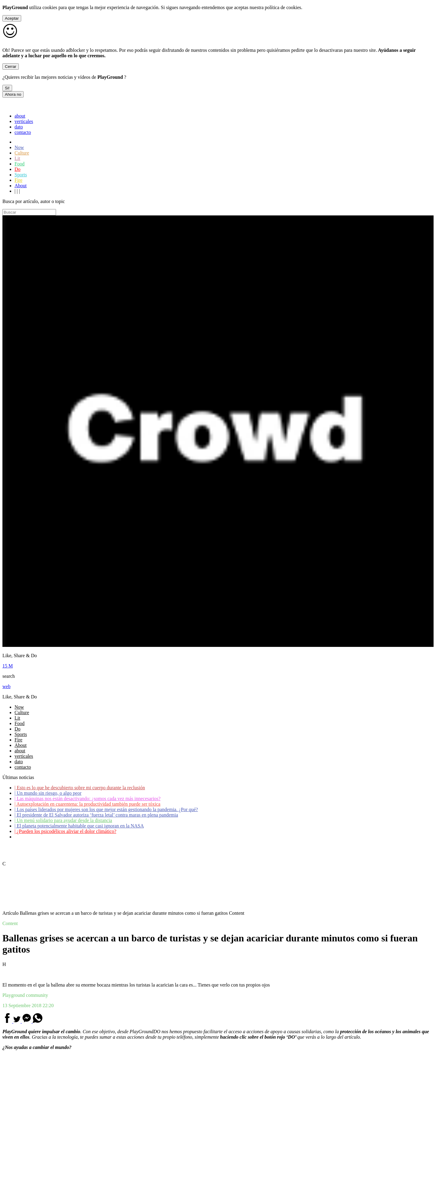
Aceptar (12, 18)
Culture (22, 152)
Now (19, 147)
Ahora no (13, 94)
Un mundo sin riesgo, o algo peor (48, 793)
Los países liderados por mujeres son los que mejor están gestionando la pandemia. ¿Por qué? (106, 809)
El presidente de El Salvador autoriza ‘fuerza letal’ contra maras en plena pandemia (96, 814)
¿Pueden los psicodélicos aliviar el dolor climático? (65, 831)
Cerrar (10, 66)
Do (18, 169)
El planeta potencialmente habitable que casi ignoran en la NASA (79, 825)
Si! (7, 88)
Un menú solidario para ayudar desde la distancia (63, 820)
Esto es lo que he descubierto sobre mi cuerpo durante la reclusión (80, 787)
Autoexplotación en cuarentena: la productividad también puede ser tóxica (87, 804)
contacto (23, 132)
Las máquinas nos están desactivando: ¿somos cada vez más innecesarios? (87, 798)
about (20, 115)
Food (20, 163)
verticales (24, 121)
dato (19, 126)
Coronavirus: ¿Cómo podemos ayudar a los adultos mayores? (75, 836)
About (21, 185)
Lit (17, 158)
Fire (18, 180)
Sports (21, 174)
